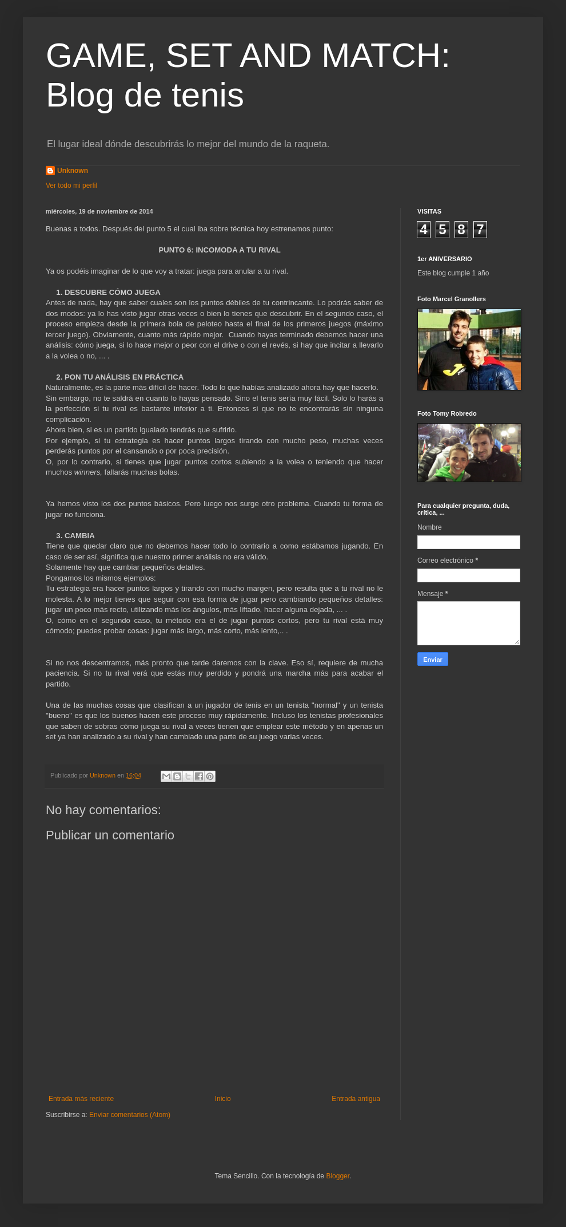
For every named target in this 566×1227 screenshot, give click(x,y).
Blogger (337, 1176)
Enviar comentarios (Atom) (129, 1115)
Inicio (223, 1099)
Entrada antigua (356, 1099)
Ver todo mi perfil (71, 186)
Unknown (72, 171)
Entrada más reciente (81, 1099)
